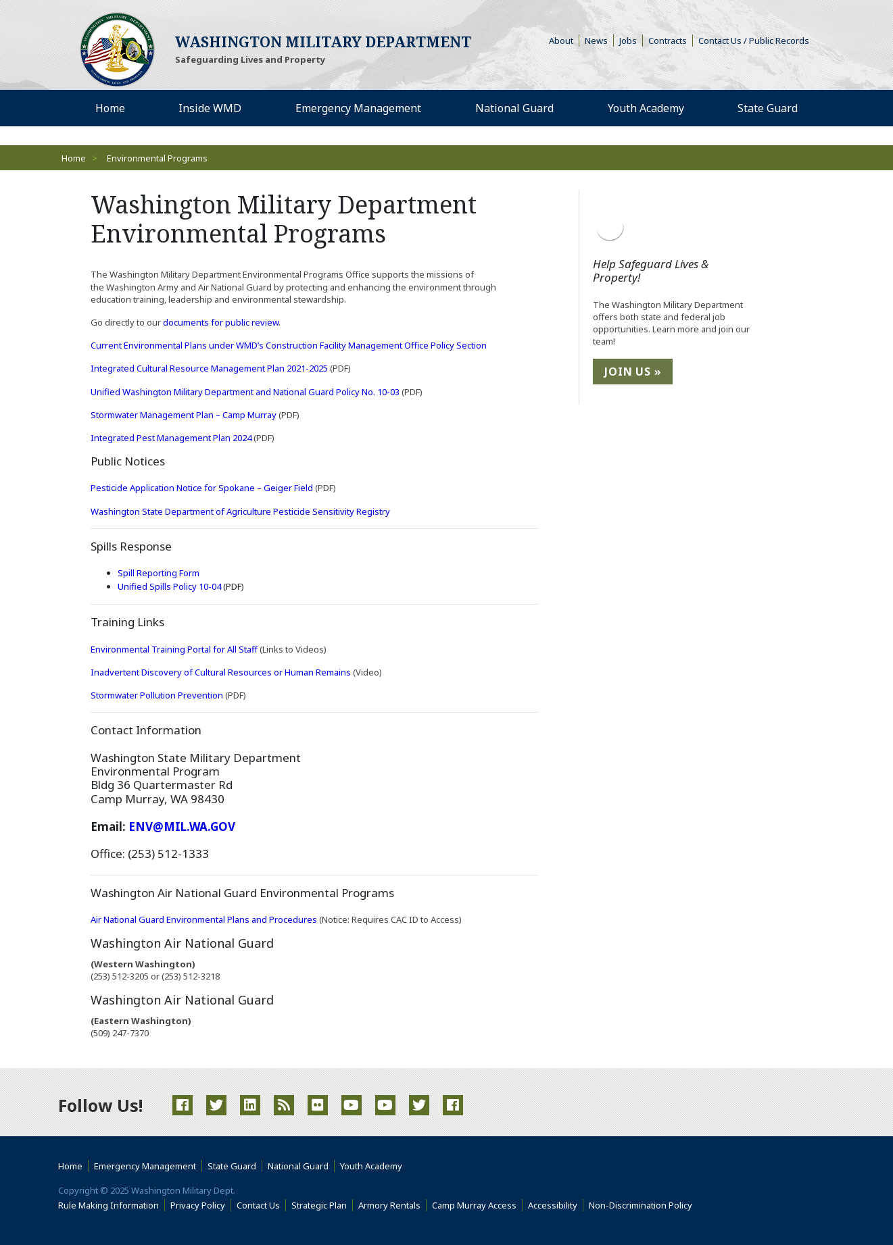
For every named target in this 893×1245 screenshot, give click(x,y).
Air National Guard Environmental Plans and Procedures (204, 919)
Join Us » (632, 371)
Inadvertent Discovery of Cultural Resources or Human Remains (221, 672)
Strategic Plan (319, 1205)
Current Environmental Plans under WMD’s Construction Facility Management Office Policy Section (289, 345)
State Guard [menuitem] (768, 108)
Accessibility (555, 1205)
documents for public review (221, 322)
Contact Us (258, 1205)
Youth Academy (371, 1166)
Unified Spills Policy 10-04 (170, 586)
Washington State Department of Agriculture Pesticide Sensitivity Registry (240, 511)
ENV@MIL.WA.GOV (181, 826)
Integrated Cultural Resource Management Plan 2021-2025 (210, 368)
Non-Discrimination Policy (643, 1205)
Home (74, 158)
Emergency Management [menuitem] (358, 108)
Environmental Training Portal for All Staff (175, 649)
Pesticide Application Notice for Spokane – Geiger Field (202, 488)
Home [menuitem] (110, 108)
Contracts (667, 40)
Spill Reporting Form (158, 573)
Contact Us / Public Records (753, 40)
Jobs (628, 40)
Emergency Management (145, 1166)
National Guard (298, 1166)
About (564, 40)
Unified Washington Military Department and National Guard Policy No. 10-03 (246, 392)
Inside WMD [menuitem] (209, 108)
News (596, 40)
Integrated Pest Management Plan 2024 (172, 438)
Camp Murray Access (477, 1205)
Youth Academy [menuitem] (646, 108)
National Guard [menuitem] (514, 108)
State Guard (232, 1166)
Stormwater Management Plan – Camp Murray (185, 415)
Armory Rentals (389, 1205)
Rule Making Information (108, 1205)
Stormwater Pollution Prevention (157, 695)
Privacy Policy (197, 1205)
